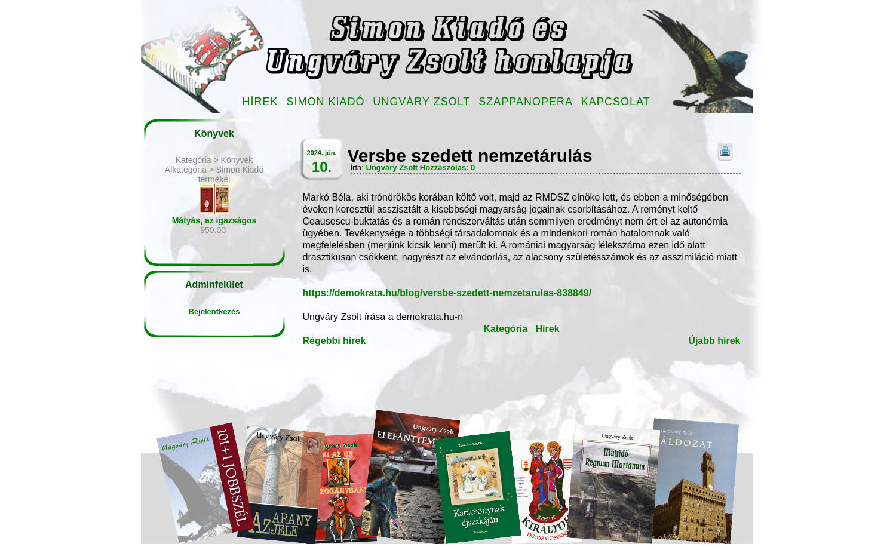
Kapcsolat (615, 101)
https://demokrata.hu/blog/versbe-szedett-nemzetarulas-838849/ (447, 293)
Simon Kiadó (325, 101)
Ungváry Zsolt (421, 101)
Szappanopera (525, 101)
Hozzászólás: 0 (447, 167)
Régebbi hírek (334, 341)
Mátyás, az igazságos (214, 220)
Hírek (260, 101)
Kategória (505, 329)
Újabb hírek (714, 341)
